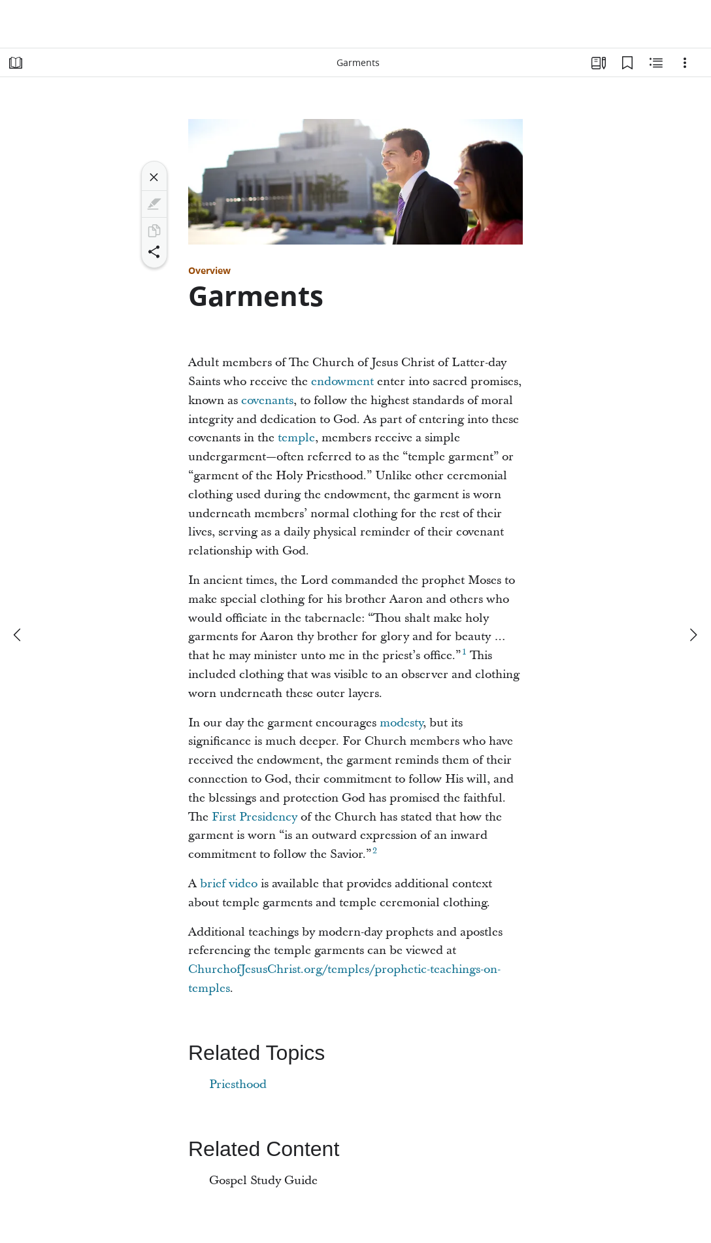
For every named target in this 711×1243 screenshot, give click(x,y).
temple (296, 438)
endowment (342, 381)
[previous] (18, 635)
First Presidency (254, 817)
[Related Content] (656, 62)
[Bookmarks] (627, 62)
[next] (693, 635)
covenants (267, 400)
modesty (401, 723)
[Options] (685, 62)
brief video (228, 884)
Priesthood (238, 1084)
